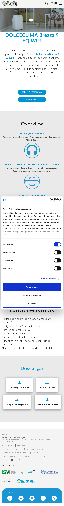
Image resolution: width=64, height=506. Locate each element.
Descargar (32, 99)
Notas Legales (24, 456)
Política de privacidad (38, 456)
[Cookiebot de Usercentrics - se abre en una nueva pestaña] (49, 200)
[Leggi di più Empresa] (11, 445)
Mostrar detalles (48, 279)
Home (4, 445)
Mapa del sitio (21, 445)
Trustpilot (5, 434)
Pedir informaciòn (32, 92)
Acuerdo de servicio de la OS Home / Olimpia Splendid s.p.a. (22, 453)
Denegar (32, 304)
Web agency (6, 460)
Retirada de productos (9, 456)
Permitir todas (32, 287)
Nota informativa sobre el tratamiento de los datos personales (23, 449)
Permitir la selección (32, 295)
